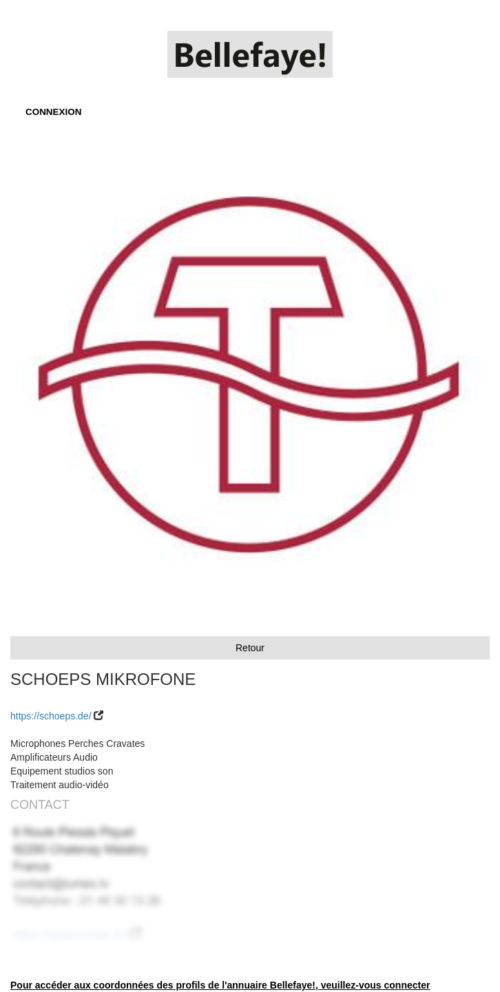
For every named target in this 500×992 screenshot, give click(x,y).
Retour (250, 647)
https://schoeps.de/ (51, 715)
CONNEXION (53, 112)
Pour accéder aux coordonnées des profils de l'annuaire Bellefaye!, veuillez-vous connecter (220, 985)
